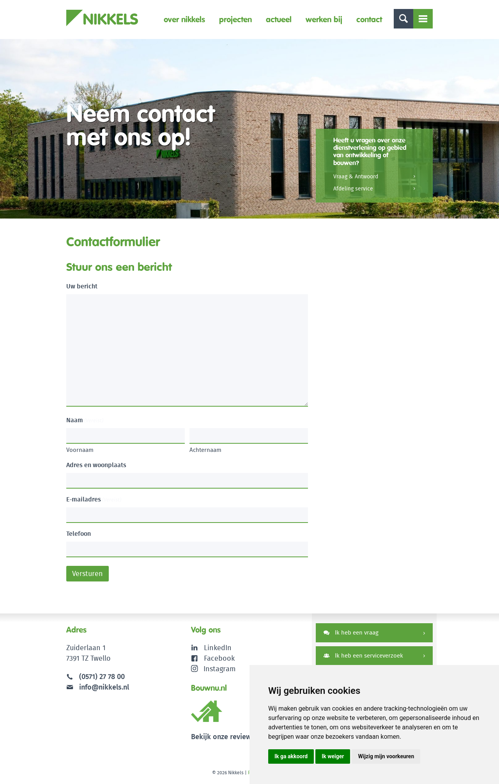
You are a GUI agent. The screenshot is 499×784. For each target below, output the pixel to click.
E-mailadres (93, 499)
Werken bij (324, 19)
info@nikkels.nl (97, 687)
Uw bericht (81, 286)
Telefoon (78, 533)
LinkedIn (218, 647)
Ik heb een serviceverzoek (363, 655)
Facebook (219, 658)
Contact (369, 19)
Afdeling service (353, 188)
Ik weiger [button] (333, 756)
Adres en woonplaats (96, 464)
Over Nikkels (184, 19)
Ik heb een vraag (351, 632)
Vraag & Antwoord (355, 176)
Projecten (235, 19)
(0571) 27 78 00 (102, 676)
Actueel (279, 19)
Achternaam (205, 450)
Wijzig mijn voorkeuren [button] (386, 756)
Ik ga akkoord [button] (291, 756)
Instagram (213, 669)
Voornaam (80, 450)
